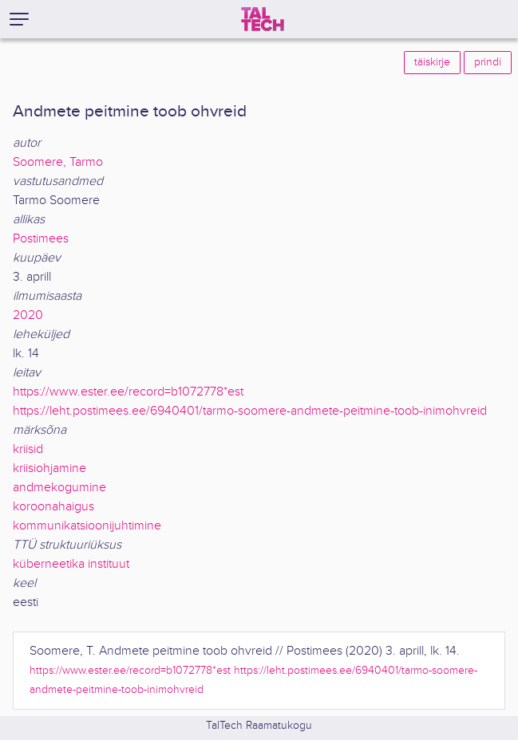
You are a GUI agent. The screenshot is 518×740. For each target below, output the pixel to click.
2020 (28, 315)
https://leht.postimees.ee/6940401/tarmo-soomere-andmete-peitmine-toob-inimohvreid (250, 411)
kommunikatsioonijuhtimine (87, 525)
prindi (487, 62)
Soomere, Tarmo (58, 162)
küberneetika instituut (71, 564)
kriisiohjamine (49, 468)
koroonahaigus (53, 506)
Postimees (41, 238)
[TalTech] (262, 19)
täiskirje (432, 62)
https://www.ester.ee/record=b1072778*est (128, 392)
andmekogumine (59, 487)
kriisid (28, 449)
